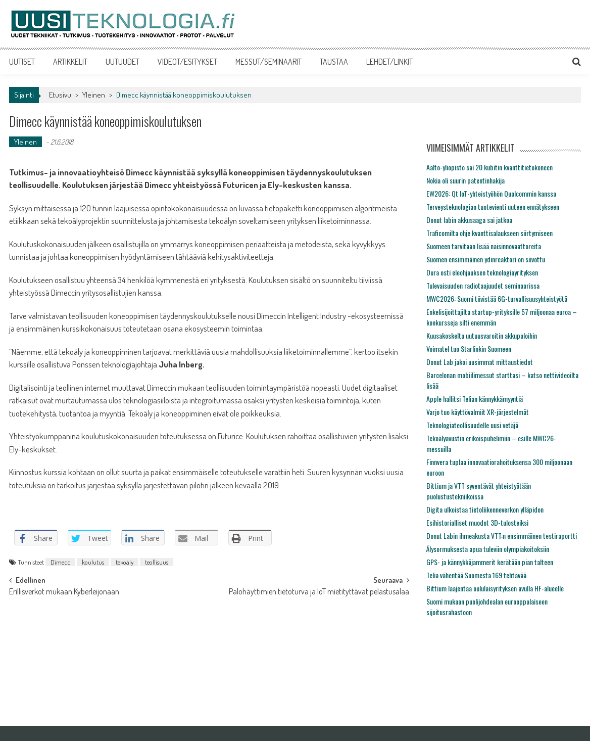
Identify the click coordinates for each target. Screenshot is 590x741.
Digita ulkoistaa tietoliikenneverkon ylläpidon (485, 509)
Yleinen (93, 95)
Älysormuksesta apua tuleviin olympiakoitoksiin (487, 548)
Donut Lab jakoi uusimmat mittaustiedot (479, 361)
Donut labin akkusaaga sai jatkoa (469, 219)
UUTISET (22, 62)
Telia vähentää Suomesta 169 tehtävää (476, 575)
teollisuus (156, 562)
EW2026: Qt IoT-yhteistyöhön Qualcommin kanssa (491, 193)
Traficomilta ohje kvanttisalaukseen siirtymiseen (489, 232)
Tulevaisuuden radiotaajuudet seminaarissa (482, 285)
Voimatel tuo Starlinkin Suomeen (468, 348)
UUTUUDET (122, 62)
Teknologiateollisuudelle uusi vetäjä (472, 425)
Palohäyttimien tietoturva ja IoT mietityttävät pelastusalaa (319, 592)
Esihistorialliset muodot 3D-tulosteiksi (477, 522)
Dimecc (60, 562)
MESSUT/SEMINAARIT (268, 62)
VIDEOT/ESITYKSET (187, 62)
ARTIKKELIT (70, 62)
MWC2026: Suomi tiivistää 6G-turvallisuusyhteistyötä (496, 298)
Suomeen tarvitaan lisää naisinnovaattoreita (483, 246)
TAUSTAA (334, 62)
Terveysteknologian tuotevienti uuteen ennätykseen (492, 206)
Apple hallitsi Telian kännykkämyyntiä (474, 398)
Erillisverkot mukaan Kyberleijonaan (64, 592)
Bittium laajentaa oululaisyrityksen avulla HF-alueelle (495, 588)
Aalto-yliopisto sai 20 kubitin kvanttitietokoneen (489, 167)
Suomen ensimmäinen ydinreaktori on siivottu (485, 259)
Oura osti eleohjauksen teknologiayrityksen (482, 272)
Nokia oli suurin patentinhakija (465, 180)
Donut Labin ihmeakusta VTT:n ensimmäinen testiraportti (501, 535)
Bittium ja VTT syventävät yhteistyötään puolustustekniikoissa (478, 490)
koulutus (93, 562)
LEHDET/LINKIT (389, 62)
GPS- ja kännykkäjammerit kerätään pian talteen (489, 562)
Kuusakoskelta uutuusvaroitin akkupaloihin (481, 335)
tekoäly (124, 562)
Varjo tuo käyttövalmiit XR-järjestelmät (477, 411)
